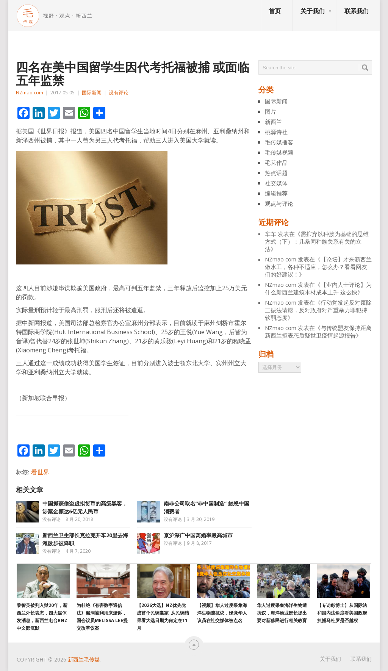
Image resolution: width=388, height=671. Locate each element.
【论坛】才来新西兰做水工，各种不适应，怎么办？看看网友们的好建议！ (318, 266)
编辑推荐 (276, 193)
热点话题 (276, 173)
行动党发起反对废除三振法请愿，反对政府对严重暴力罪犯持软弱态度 (318, 310)
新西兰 (273, 121)
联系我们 (356, 11)
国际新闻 (92, 92)
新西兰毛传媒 (84, 659)
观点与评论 (279, 203)
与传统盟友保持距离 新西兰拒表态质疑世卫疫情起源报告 (318, 331)
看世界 (40, 472)
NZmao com (29, 92)
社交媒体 (276, 183)
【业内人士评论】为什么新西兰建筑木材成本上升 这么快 (318, 288)
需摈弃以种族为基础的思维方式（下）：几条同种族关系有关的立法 (317, 241)
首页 (275, 11)
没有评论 (118, 92)
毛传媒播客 (279, 142)
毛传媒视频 (279, 152)
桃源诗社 (276, 132)
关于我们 (312, 11)
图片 (270, 111)
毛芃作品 (276, 162)
